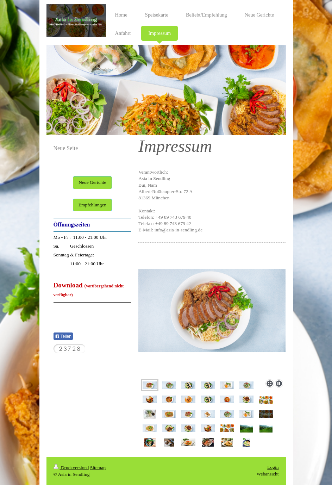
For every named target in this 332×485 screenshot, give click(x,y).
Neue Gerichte (92, 182)
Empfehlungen (92, 204)
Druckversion (71, 467)
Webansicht (268, 474)
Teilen (63, 336)
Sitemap (98, 467)
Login (272, 467)
